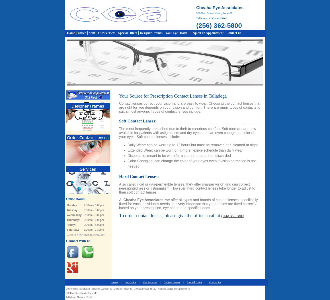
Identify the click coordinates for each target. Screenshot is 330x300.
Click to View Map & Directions (86, 234)
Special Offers (127, 33)
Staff (92, 33)
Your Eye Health (176, 33)
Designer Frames (151, 33)
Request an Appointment (207, 33)
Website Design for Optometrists (174, 288)
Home (71, 33)
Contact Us (233, 33)
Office (82, 33)
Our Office (130, 282)
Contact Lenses (172, 282)
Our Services (106, 33)
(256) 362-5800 (232, 216)
